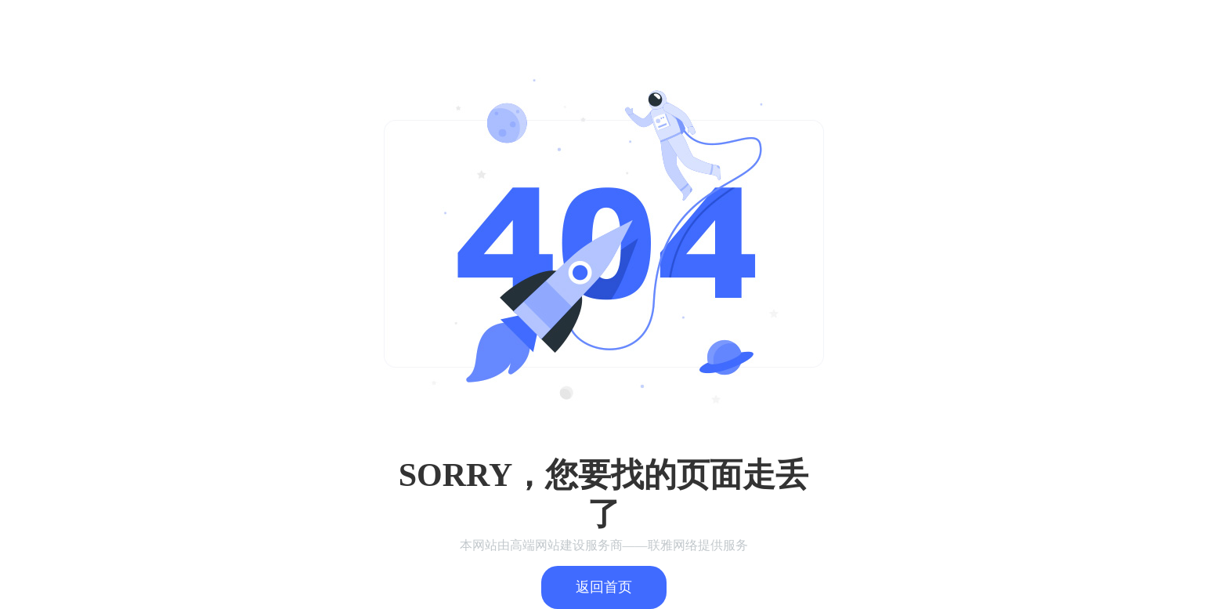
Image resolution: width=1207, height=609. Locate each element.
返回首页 (604, 587)
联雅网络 (673, 545)
